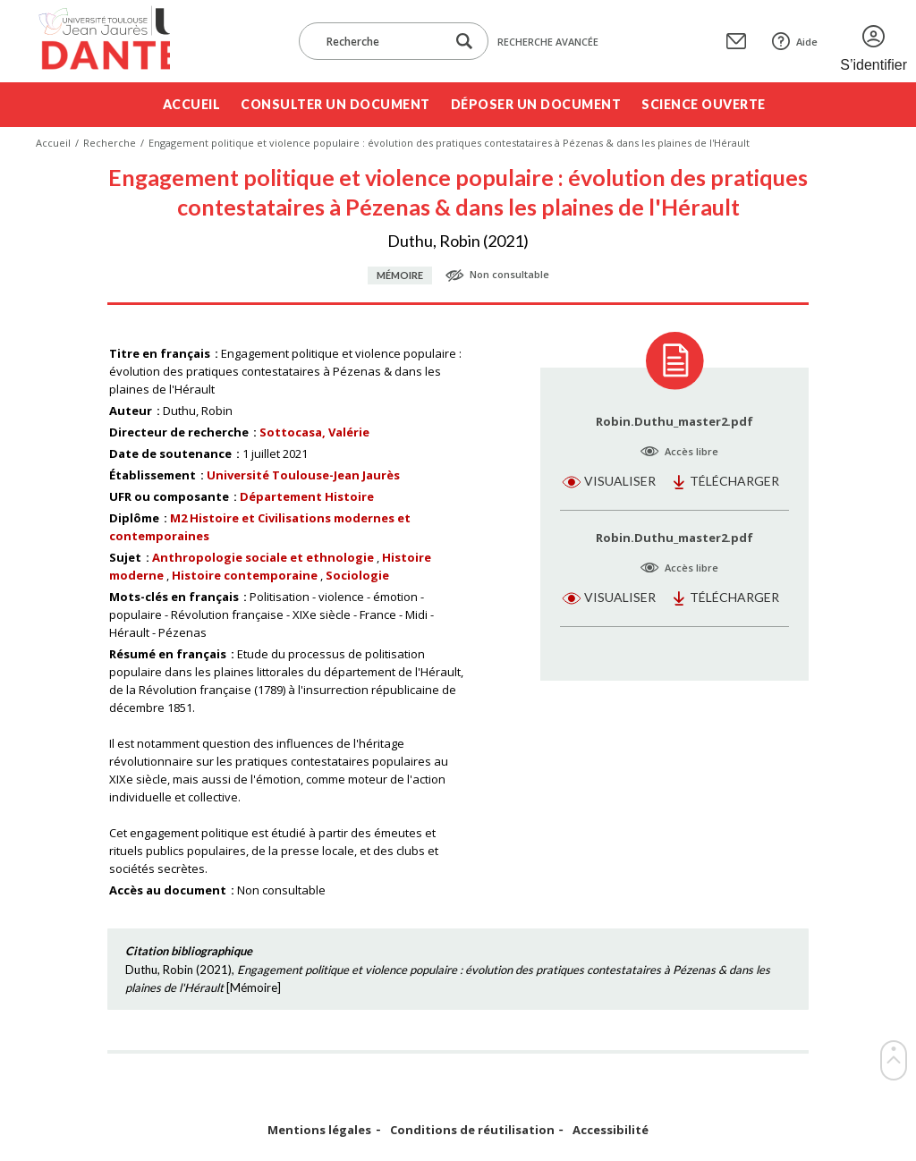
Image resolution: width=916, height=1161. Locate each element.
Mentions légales (319, 1130)
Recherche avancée (547, 41)
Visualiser (620, 480)
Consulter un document (335, 104)
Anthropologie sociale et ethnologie (263, 557)
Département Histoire (307, 496)
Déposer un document (536, 104)
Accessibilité (610, 1130)
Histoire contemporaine (245, 575)
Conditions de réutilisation (472, 1130)
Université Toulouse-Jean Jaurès (303, 475)
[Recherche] (381, 41)
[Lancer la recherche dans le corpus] (464, 41)
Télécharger (734, 480)
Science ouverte (703, 104)
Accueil (192, 104)
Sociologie (357, 575)
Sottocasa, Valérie (314, 432)
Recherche (109, 142)
